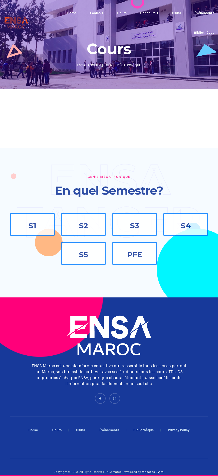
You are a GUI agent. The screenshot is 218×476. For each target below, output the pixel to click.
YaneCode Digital (153, 472)
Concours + (149, 13)
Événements (204, 13)
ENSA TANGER (87, 65)
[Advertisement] (109, 118)
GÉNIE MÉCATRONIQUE (123, 65)
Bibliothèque (204, 32)
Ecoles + (97, 13)
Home (72, 13)
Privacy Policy (178, 430)
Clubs (176, 13)
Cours (122, 13)
